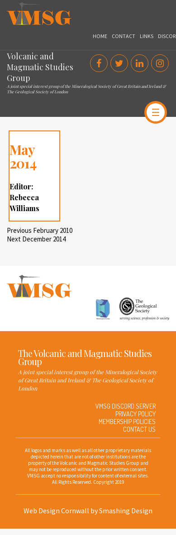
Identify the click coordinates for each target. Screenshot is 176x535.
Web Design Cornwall (56, 510)
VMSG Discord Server (125, 406)
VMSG (15, 6)
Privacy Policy (135, 414)
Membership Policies (127, 421)
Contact (123, 36)
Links (146, 36)
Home (100, 36)
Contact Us (139, 429)
